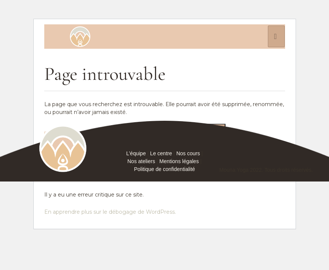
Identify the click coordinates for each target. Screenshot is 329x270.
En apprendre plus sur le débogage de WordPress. (110, 211)
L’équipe (136, 153)
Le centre (161, 153)
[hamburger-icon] (276, 36)
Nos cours (188, 153)
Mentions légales (179, 161)
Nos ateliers (141, 161)
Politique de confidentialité (164, 169)
